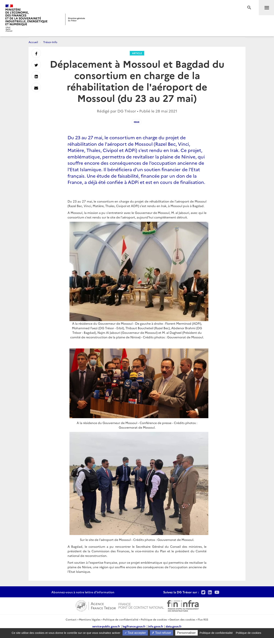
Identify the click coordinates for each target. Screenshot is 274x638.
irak (136, 121)
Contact (71, 619)
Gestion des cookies (182, 619)
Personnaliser (186, 632)
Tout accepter (135, 632)
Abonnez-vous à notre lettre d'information (82, 592)
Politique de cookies (154, 619)
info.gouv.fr (155, 626)
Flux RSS (203, 619)
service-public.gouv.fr (106, 626)
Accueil (33, 42)
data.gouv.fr (174, 626)
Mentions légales (89, 619)
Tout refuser (161, 632)
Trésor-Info (50, 42)
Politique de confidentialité (120, 619)
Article (137, 53)
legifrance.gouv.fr (134, 626)
